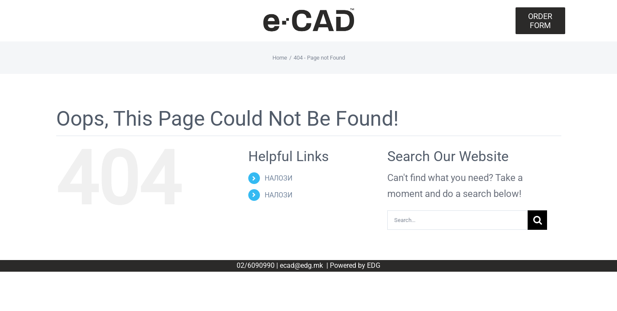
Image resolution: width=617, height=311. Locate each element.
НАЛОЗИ (278, 178)
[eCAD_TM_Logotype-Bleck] (308, 11)
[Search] (537, 220)
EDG (373, 265)
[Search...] (457, 220)
